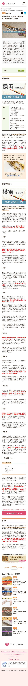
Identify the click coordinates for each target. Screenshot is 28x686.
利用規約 (13, 653)
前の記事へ (5, 568)
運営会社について (5, 653)
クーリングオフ (8, 655)
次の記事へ (22, 568)
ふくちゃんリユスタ (14, 657)
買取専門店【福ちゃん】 (14, 671)
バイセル (16, 660)
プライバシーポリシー (21, 653)
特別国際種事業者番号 (18, 655)
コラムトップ (14, 568)
